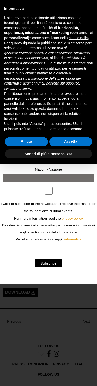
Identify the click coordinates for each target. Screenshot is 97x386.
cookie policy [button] (79, 38)
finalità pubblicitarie (19, 73)
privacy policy (72, 218)
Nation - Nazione (48, 169)
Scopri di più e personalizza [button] (48, 154)
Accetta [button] (70, 141)
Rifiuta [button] (26, 141)
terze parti (84, 43)
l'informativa (72, 239)
